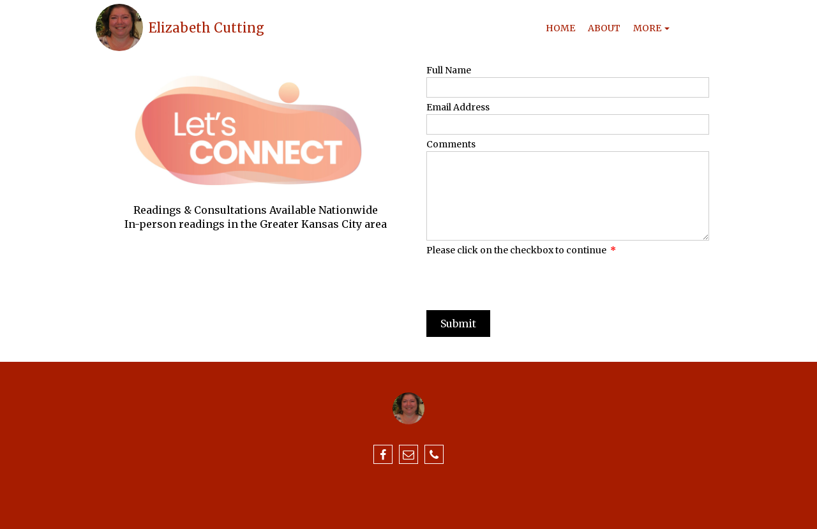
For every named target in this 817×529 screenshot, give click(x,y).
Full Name (448, 70)
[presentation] (523, 282)
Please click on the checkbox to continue (521, 250)
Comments (451, 144)
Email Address (458, 107)
